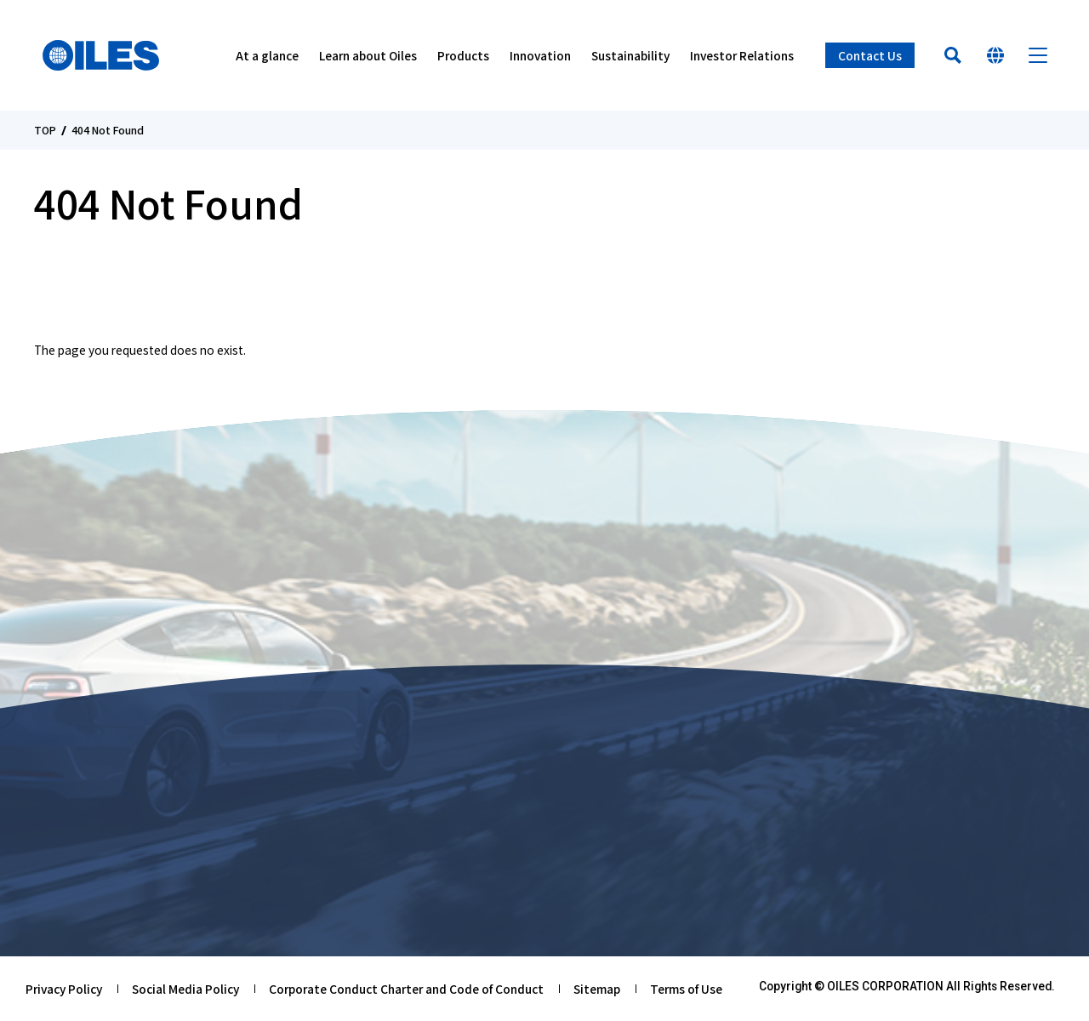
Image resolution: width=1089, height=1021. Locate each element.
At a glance (267, 55)
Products (463, 55)
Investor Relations (742, 55)
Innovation (540, 55)
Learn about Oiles (368, 55)
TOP (45, 130)
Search (953, 55)
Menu (1038, 55)
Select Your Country (995, 55)
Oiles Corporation (101, 55)
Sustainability (630, 55)
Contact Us (870, 55)
